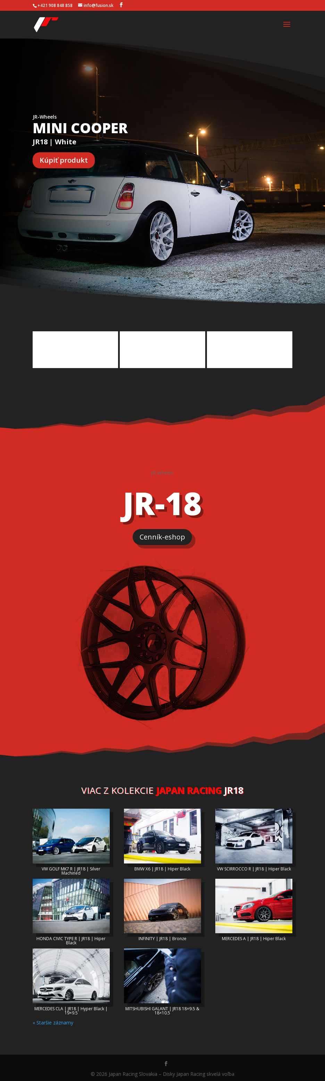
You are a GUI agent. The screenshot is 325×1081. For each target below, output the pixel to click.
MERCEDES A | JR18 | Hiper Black (254, 936)
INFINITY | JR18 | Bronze (162, 936)
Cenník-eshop (162, 534)
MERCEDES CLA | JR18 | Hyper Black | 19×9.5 (71, 1009)
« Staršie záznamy (53, 1020)
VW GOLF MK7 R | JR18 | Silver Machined (71, 869)
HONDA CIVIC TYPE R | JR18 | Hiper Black (71, 939)
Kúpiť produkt (64, 160)
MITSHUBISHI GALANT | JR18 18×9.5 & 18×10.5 (162, 1009)
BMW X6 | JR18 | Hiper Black (162, 867)
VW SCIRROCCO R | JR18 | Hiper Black (254, 867)
